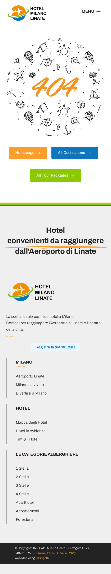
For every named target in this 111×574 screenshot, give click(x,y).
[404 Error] (55, 40)
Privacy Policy (45, 553)
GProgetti (42, 558)
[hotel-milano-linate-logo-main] (27, 6)
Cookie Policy (66, 553)
